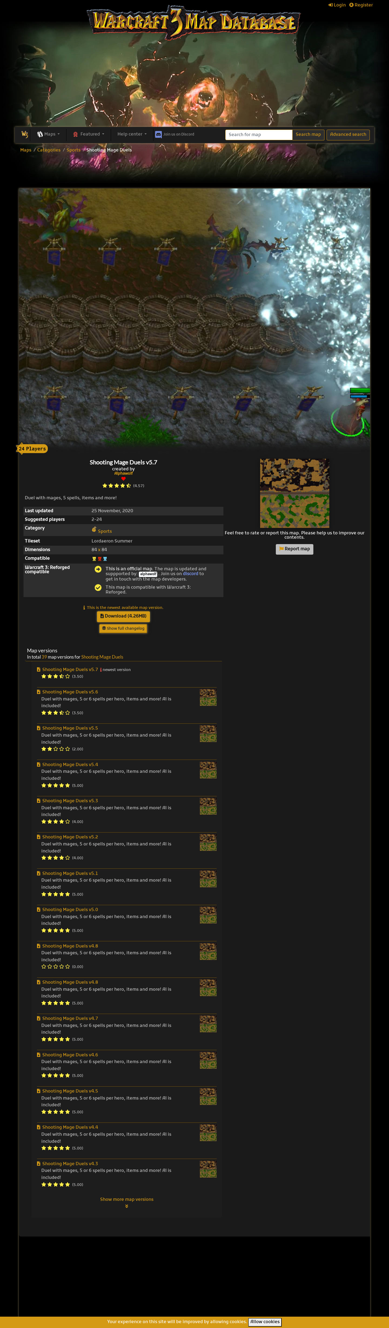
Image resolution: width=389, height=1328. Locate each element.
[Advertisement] (194, 86)
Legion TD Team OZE (224, 1299)
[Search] (259, 135)
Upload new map (160, 1277)
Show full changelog (123, 628)
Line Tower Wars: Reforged (231, 1281)
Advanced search (348, 134)
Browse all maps (159, 1270)
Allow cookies (265, 1322)
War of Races (216, 1287)
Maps (25, 150)
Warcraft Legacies (221, 1293)
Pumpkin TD (215, 1269)
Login (337, 5)
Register (361, 5)
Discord (174, 133)
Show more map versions (126, 1202)
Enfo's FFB (213, 1275)
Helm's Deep (215, 1304)
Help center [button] (130, 134)
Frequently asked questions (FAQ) (304, 1279)
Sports (74, 150)
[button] (48, 134)
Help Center (299, 1262)
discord (190, 574)
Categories (49, 150)
